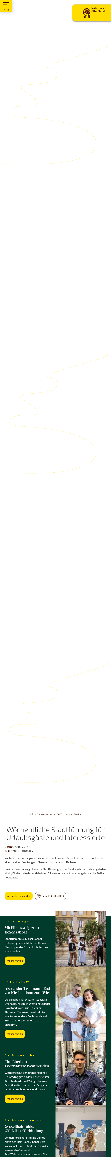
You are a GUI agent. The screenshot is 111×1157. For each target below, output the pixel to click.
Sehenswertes (44, 814)
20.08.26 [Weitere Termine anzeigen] (19, 846)
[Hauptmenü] (6, 6)
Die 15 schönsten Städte (68, 814)
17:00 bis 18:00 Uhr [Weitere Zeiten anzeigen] (22, 851)
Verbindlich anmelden (18, 895)
